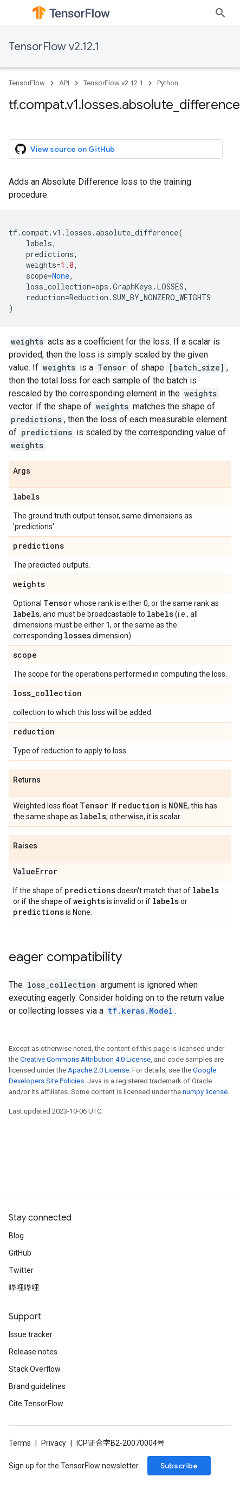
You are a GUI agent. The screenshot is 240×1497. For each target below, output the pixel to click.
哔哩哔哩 (24, 1287)
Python (167, 83)
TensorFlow (27, 83)
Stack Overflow (35, 1369)
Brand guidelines (37, 1386)
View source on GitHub (65, 149)
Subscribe (179, 1466)
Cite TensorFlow (36, 1403)
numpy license (205, 1092)
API (64, 83)
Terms (20, 1443)
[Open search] (220, 12)
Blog (16, 1235)
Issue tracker (31, 1334)
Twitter (21, 1270)
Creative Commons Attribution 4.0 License (85, 1059)
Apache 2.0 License (98, 1070)
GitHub (20, 1253)
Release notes (33, 1351)
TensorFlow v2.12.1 (54, 46)
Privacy (53, 1443)
